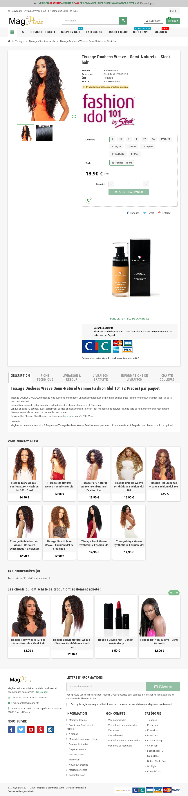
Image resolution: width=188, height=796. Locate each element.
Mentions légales (78, 720)
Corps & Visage (155, 740)
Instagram (50, 729)
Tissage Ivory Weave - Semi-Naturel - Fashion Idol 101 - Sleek (24, 486)
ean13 (85, 81)
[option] (28, 626)
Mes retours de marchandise (123, 725)
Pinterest (164, 212)
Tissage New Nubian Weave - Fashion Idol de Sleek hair (59, 545)
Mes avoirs (113, 730)
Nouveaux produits (78, 764)
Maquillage (153, 756)
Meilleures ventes (78, 770)
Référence (87, 74)
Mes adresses (115, 735)
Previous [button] (171, 588)
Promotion (74, 759)
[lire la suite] (42, 692)
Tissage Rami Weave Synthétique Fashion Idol (94, 543)
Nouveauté (15, 11)
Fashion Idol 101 (155, 750)
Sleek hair (152, 745)
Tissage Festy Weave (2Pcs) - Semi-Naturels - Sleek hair (29, 641)
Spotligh (151, 766)
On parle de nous (77, 749)
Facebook (11, 729)
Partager (133, 212)
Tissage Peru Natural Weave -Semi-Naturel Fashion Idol (94, 486)
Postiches (152, 735)
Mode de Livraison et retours (83, 739)
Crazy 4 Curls (154, 771)
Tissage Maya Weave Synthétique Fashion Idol (129, 543)
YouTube (31, 729)
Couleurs (90, 139)
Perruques (152, 725)
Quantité (100, 184)
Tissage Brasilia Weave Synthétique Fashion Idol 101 (129, 486)
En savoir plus (147, 3)
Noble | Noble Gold (156, 761)
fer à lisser (68, 416)
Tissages (152, 720)
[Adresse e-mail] (106, 686)
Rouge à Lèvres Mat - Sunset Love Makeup (115, 641)
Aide (74, 11)
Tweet (148, 212)
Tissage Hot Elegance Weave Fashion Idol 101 (163, 484)
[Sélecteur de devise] (174, 11)
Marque (86, 70)
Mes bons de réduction (120, 745)
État (84, 77)
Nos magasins (76, 754)
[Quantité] (128, 184)
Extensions (153, 730)
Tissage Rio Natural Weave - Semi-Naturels (59, 484)
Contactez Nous (58, 11)
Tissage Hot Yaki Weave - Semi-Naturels (159, 641)
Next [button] (176, 588)
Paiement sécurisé (78, 744)
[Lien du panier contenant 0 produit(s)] (173, 21)
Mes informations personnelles (124, 740)
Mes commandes (117, 720)
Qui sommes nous (35, 11)
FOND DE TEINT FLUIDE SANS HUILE (129, 318)
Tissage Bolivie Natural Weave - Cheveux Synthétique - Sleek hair (24, 545)
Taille (88, 163)
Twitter (21, 729)
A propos (73, 734)
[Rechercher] (94, 21)
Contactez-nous (77, 775)
